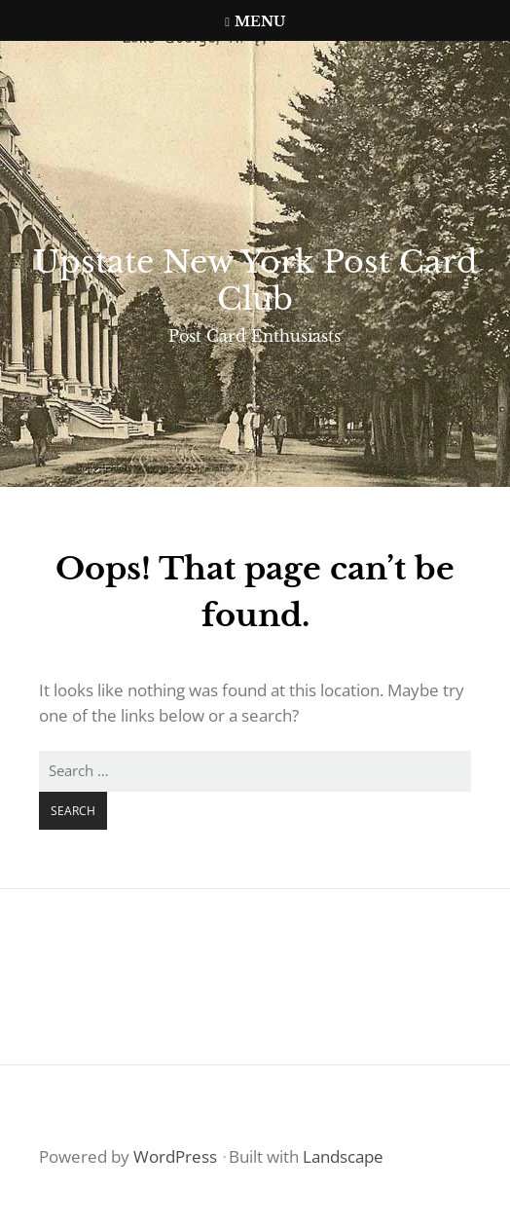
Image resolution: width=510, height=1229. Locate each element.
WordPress (175, 1156)
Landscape (343, 1156)
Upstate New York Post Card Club (255, 280)
